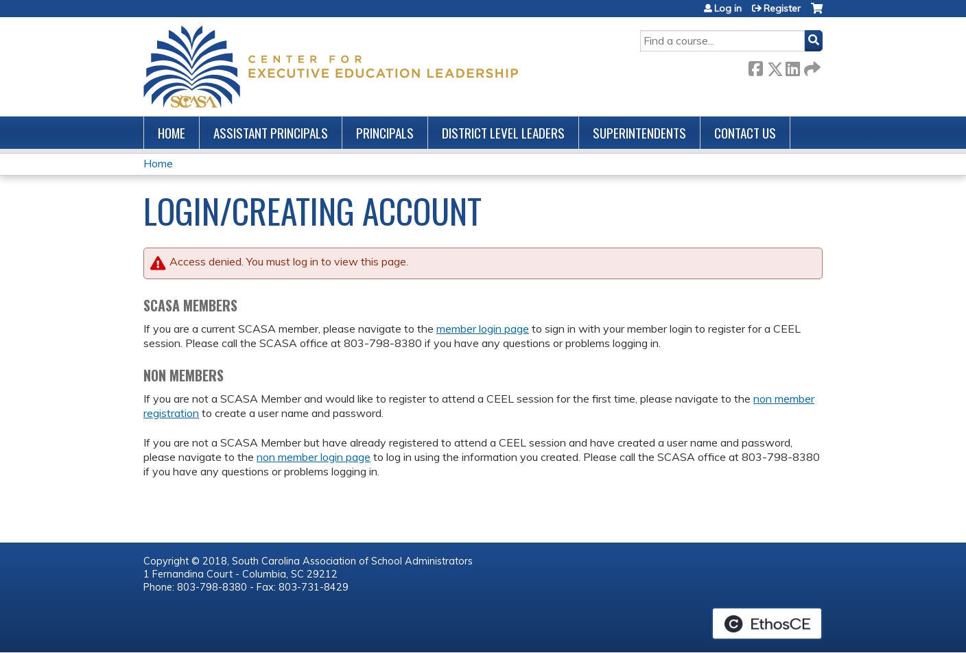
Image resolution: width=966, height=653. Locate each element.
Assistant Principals (270, 133)
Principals (385, 133)
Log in (728, 8)
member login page (482, 328)
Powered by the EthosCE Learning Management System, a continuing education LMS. (767, 623)
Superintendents (639, 133)
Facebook (755, 66)
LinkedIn (792, 66)
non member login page (313, 457)
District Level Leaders (503, 133)
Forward (811, 66)
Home (171, 133)
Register (782, 8)
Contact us (745, 133)
